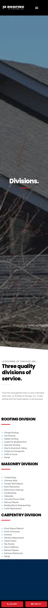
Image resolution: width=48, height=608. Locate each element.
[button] (36, 7)
